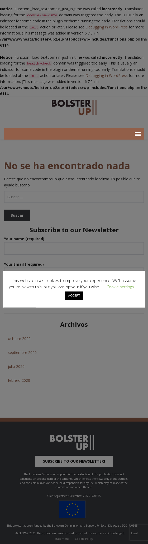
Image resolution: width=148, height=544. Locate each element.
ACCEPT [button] (74, 295)
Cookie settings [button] (120, 286)
